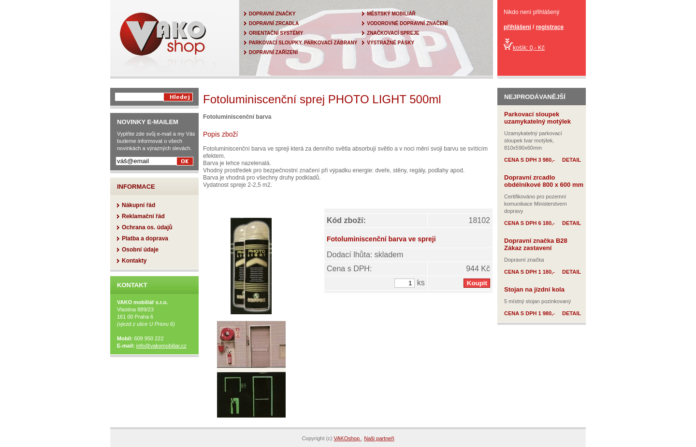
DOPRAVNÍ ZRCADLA (274, 23)
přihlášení (517, 27)
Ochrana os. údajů (147, 227)
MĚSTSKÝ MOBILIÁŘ (391, 13)
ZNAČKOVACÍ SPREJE (393, 33)
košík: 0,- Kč (524, 47)
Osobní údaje (140, 249)
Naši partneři (379, 438)
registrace (550, 27)
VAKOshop (347, 438)
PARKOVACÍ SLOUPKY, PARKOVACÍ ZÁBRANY (303, 42)
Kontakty (134, 260)
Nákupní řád (138, 205)
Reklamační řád (143, 216)
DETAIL (571, 160)
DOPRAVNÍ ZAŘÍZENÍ (273, 52)
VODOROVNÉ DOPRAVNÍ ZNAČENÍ (407, 23)
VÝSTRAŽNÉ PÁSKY (390, 42)
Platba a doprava (145, 238)
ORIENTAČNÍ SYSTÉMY (276, 33)
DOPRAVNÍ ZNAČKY (272, 13)
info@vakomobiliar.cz (161, 346)
